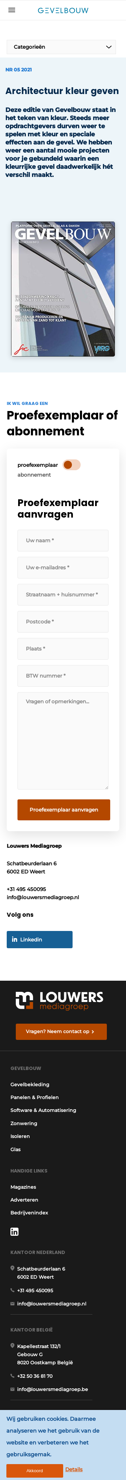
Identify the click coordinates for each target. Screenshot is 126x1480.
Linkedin (31, 939)
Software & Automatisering (43, 1110)
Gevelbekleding (29, 1084)
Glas (15, 1149)
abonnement (34, 475)
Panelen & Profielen (34, 1097)
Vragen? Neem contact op (57, 1031)
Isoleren (20, 1136)
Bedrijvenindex (29, 1213)
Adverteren (24, 1200)
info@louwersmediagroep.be (52, 1389)
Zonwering (23, 1123)
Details (74, 1469)
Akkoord (35, 1470)
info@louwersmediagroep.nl (51, 1304)
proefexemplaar (37, 465)
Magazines (23, 1187)
